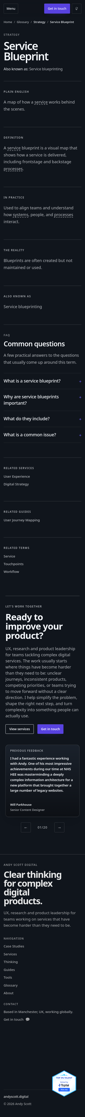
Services (10, 954)
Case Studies (14, 946)
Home (8, 22)
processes (13, 168)
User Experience (17, 476)
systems (20, 214)
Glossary (23, 22)
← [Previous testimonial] (26, 827)
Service (9, 556)
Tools (8, 977)
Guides (9, 969)
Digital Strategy (16, 484)
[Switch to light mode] (76, 9)
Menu (11, 8)
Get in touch (57, 8)
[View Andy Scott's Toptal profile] (64, 1083)
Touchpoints (14, 564)
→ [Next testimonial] (59, 827)
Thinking (11, 961)
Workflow (11, 571)
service (41, 102)
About (8, 993)
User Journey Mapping (22, 520)
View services (19, 729)
